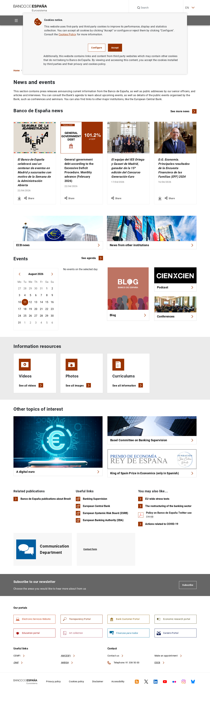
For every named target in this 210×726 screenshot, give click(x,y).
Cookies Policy (67, 34)
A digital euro (58, 480)
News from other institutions (152, 246)
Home (16, 70)
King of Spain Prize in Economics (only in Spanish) (152, 483)
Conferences (175, 320)
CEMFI (19, 672)
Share (29, 198)
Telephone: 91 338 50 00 (123, 679)
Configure (96, 47)
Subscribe (187, 598)
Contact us (115, 672)
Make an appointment (168, 672)
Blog (128, 318)
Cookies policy (76, 698)
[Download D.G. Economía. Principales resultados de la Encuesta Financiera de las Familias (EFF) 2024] (159, 198)
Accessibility (118, 698)
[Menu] (16, 20)
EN (186, 8)
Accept (115, 47)
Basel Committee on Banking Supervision (152, 448)
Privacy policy (53, 698)
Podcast (175, 290)
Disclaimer (97, 698)
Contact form (91, 562)
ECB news (58, 246)
